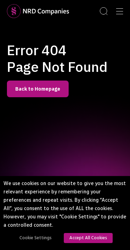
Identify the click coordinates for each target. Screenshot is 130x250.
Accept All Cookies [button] (88, 238)
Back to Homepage (37, 89)
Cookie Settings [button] (35, 238)
